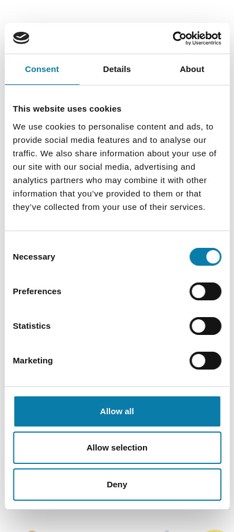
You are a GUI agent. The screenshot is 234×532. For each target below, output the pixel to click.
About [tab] (192, 69)
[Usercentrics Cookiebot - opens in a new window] (172, 38)
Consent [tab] (42, 69)
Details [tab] (117, 69)
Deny (117, 484)
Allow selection (117, 447)
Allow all (117, 411)
